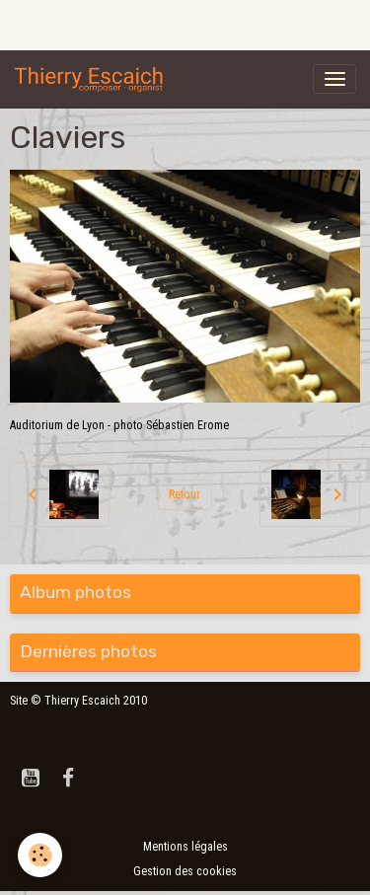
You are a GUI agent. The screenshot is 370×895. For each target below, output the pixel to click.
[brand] (93, 79)
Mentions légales (185, 847)
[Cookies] (40, 855)
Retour (184, 494)
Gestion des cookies (185, 871)
